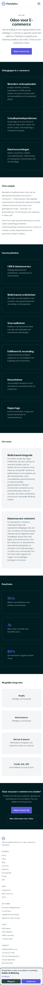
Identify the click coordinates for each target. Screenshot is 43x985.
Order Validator (7, 932)
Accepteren (31, 981)
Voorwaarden (6, 873)
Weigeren (11, 981)
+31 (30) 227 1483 (8, 953)
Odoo (4, 859)
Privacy (4, 876)
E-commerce (6, 911)
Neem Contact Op (21, 51)
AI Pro (4, 897)
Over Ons (5, 866)
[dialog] (21, 976)
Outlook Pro (6, 890)
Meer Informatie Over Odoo (21, 818)
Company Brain (7, 939)
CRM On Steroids (8, 935)
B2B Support (6, 928)
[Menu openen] (39, 3)
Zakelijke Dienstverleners (10, 914)
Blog (3, 862)
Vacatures (5, 869)
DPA (3, 880)
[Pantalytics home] (10, 3)
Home (4, 855)
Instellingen (6, 976)
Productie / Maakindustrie (11, 907)
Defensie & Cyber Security (11, 918)
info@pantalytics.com (9, 949)
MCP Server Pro (7, 894)
